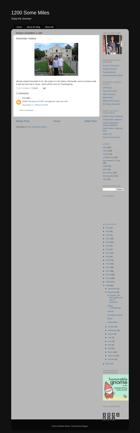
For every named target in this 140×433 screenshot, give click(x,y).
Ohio (105, 179)
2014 (108, 264)
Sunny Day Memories (111, 137)
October (111, 327)
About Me (49, 27)
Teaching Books (109, 72)
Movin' (110, 319)
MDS (105, 169)
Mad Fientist (108, 97)
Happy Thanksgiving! (114, 307)
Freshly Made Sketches (112, 120)
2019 (108, 246)
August (111, 334)
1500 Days (107, 88)
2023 (108, 231)
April (110, 348)
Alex (104, 147)
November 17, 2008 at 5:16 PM (35, 105)
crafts (105, 166)
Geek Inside (112, 322)
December (112, 289)
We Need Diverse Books (113, 75)
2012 (108, 271)
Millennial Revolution (111, 101)
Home (19, 27)
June (110, 341)
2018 (108, 249)
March (110, 352)
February (112, 356)
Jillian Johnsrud (109, 94)
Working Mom (108, 176)
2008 (108, 285)
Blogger (84, 426)
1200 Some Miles (30, 12)
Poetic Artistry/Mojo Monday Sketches (111, 124)
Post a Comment (26, 110)
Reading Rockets (110, 69)
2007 (108, 364)
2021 (108, 239)
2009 (108, 282)
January (111, 359)
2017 (108, 253)
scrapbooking (108, 157)
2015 (108, 260)
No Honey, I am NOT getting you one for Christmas (115, 298)
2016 (108, 256)
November (112, 292)
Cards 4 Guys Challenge (113, 116)
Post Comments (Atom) (36, 127)
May (110, 345)
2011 (108, 275)
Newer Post (22, 121)
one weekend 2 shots (111, 161)
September (112, 330)
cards (105, 151)
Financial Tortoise (110, 91)
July (110, 338)
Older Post (90, 121)
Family (105, 154)
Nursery (110, 311)
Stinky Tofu (107, 134)
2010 (108, 278)
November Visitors (114, 315)
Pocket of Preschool (111, 66)
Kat (23, 98)
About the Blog (33, 27)
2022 (108, 235)
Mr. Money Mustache (111, 104)
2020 (108, 242)
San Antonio (108, 173)
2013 (108, 267)
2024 (108, 228)
